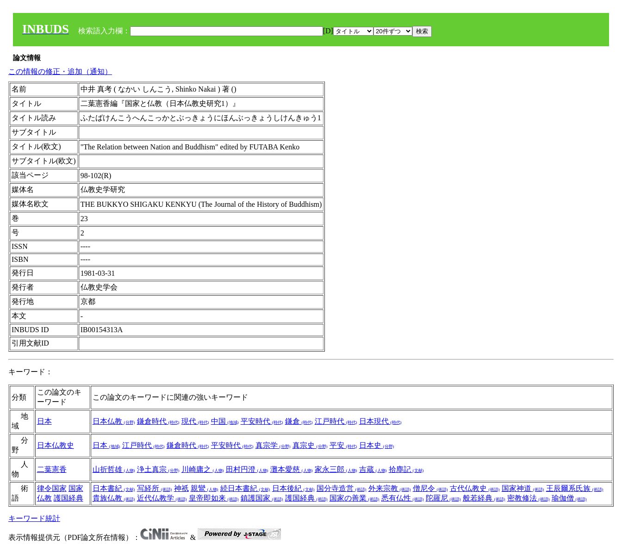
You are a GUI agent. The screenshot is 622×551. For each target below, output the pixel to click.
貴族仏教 (114, 498)
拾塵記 (406, 469)
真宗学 (273, 445)
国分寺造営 (342, 488)
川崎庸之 (202, 469)
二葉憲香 (52, 469)
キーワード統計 (34, 518)
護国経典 (68, 498)
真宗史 (310, 445)
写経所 (154, 488)
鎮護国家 (262, 498)
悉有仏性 (402, 498)
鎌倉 (299, 421)
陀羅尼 (443, 498)
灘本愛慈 (291, 469)
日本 (44, 421)
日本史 (376, 445)
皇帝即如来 (214, 498)
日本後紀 (293, 488)
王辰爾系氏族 (574, 488)
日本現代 (380, 421)
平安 (343, 445)
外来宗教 (389, 488)
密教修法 (528, 498)
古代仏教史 (475, 488)
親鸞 (204, 488)
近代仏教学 (162, 498)
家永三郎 (336, 469)
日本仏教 (114, 421)
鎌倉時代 (158, 421)
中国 (225, 421)
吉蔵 (373, 469)
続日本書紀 (245, 488)
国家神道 (523, 488)
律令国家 (52, 488)
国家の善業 (354, 498)
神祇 (181, 488)
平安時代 (262, 421)
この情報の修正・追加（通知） (60, 71)
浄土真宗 (158, 469)
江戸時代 (336, 421)
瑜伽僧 (569, 498)
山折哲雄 (114, 469)
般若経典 (484, 498)
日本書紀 (114, 488)
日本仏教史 (55, 445)
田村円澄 (247, 469)
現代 (195, 421)
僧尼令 (430, 488)
